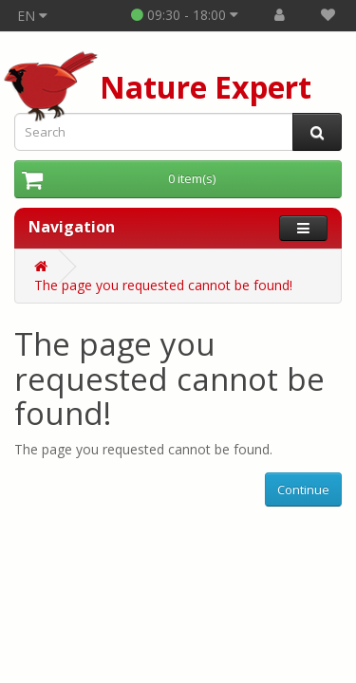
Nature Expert (205, 86)
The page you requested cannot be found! (163, 285)
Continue (303, 489)
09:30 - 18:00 (184, 15)
